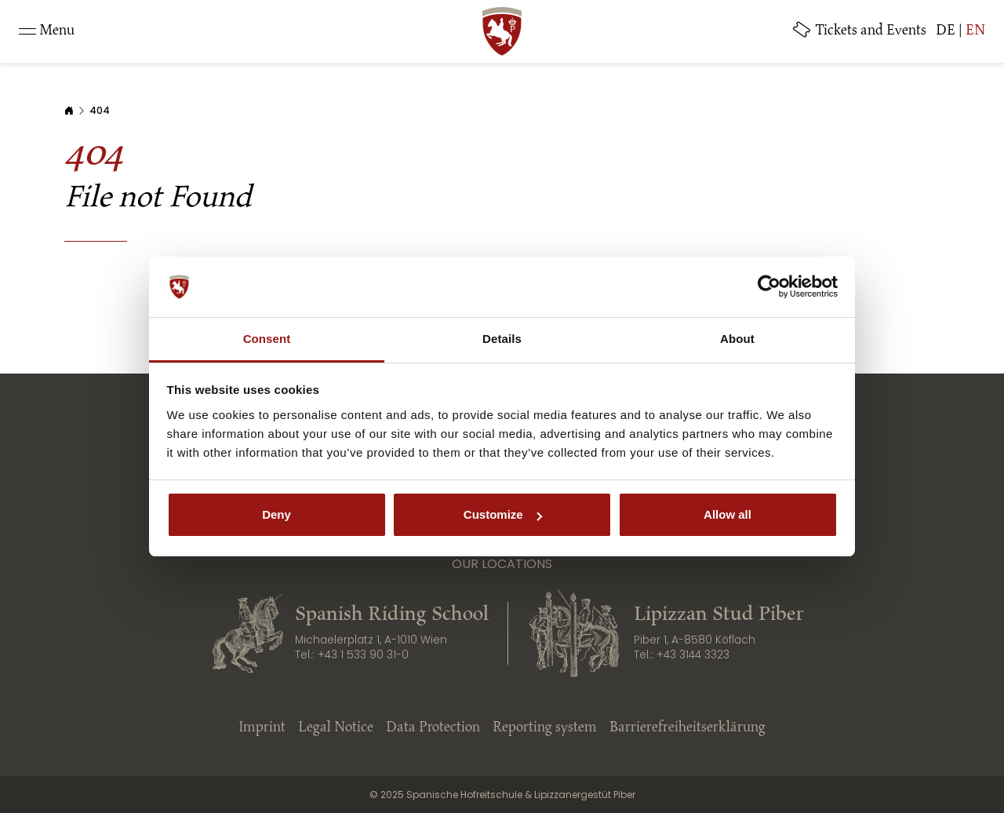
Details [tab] (502, 338)
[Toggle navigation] (47, 31)
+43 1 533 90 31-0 (363, 654)
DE (945, 31)
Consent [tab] (267, 338)
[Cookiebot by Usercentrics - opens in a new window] (769, 287)
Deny (276, 514)
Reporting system (545, 728)
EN (975, 31)
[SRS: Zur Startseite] (502, 31)
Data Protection (433, 728)
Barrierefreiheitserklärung (687, 728)
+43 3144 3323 (693, 654)
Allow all (727, 514)
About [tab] (737, 338)
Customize (503, 514)
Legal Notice (335, 728)
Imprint (262, 728)
